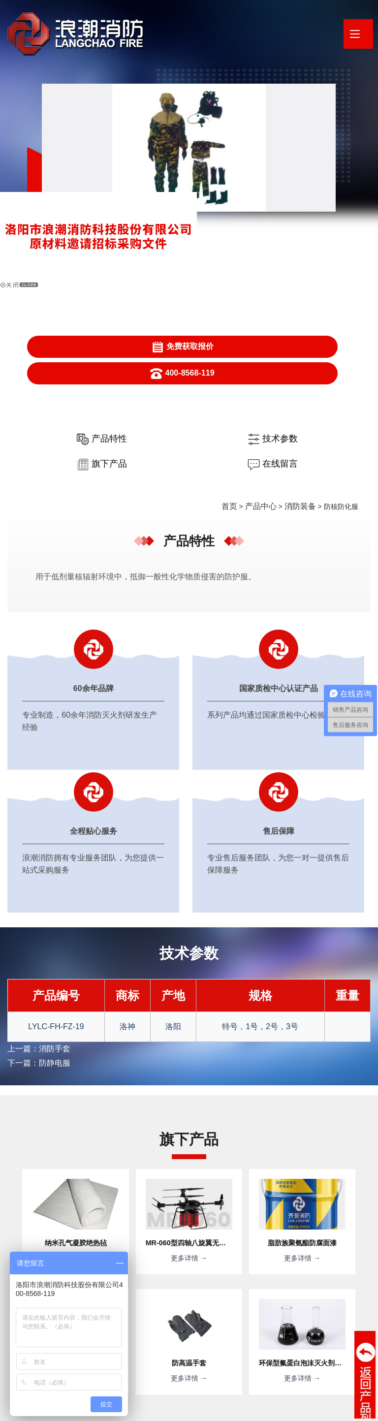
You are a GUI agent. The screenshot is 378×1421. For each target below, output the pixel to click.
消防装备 (302, 311)
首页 (238, 311)
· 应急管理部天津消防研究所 (130, 1368)
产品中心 (267, 311)
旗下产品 (231, 268)
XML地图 (202, 1409)
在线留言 (316, 268)
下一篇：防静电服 (35, 722)
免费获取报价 (229, 190)
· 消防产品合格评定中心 (263, 1354)
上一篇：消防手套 (35, 710)
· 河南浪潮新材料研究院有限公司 (170, 1354)
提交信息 (266, 1271)
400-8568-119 (310, 190)
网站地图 (172, 1409)
